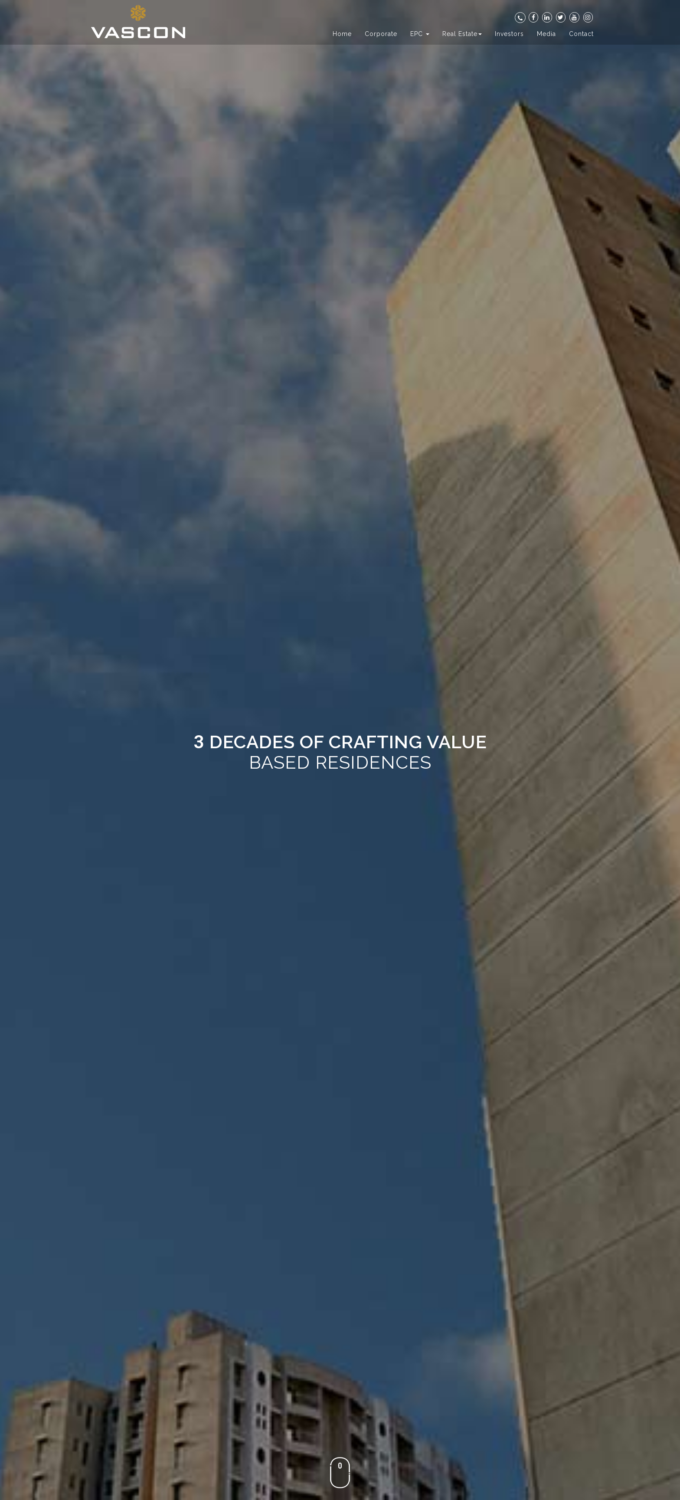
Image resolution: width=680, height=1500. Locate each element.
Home (342, 33)
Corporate (381, 33)
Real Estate (462, 33)
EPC (419, 33)
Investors (509, 33)
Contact (581, 33)
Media (546, 33)
